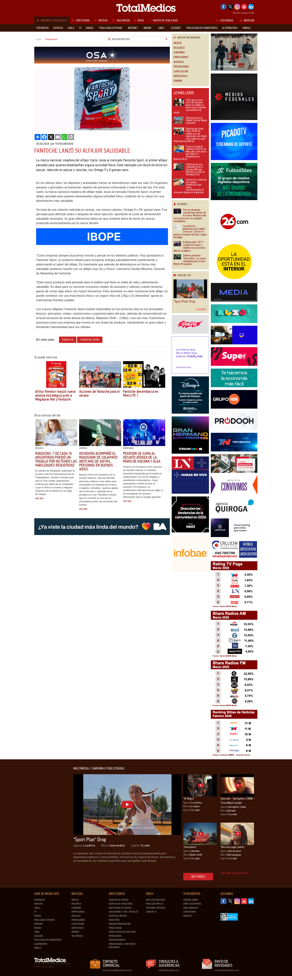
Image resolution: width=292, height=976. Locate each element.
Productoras (115, 927)
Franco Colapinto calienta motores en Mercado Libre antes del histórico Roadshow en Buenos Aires (190, 153)
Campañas (179, 52)
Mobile (37, 947)
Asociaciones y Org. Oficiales (123, 911)
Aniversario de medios (120, 907)
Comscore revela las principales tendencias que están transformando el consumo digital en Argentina (190, 186)
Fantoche (68, 339)
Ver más (39, 498)
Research (179, 48)
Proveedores (115, 935)
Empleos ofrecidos (155, 899)
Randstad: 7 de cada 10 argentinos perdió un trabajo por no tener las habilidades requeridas (56, 459)
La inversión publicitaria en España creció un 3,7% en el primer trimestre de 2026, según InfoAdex (190, 232)
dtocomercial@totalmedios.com (117, 970)
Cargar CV (151, 911)
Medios (178, 43)
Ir (166, 39)
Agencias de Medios (118, 899)
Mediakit (187, 915)
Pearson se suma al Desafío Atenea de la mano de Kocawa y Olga (141, 457)
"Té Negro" (188, 798)
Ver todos (198, 877)
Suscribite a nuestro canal (234, 873)
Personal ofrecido (155, 907)
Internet (38, 923)
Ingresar (247, 20)
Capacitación (181, 71)
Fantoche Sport (89, 339)
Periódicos (39, 899)
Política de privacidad (44, 966)
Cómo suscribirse (192, 903)
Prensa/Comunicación (119, 923)
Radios (37, 915)
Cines (37, 931)
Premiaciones (181, 66)
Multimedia (77, 935)
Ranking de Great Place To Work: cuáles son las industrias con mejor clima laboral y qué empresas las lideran (190, 135)
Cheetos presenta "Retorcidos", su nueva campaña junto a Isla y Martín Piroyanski (190, 260)
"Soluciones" (190, 847)
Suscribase (225, 20)
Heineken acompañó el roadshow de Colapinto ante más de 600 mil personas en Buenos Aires (98, 461)
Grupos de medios (118, 915)
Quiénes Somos (190, 899)
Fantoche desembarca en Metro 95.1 (140, 393)
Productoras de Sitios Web (122, 931)
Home (39, 39)
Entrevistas (181, 76)
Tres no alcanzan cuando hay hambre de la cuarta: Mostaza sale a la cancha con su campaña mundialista (190, 215)
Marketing (114, 919)
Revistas (38, 903)
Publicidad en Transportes (48, 939)
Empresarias (181, 57)
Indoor (37, 927)
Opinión (178, 80)
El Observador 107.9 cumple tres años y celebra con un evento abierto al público (189, 246)
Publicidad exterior (44, 919)
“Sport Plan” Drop (184, 301)
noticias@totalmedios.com (227, 970)
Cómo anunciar (190, 907)
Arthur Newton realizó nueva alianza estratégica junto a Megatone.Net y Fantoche (55, 395)
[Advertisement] (49, 822)
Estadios (38, 935)
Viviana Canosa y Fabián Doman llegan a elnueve (190, 121)
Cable (37, 907)
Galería (201, 309)
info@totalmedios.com (169, 970)
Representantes (117, 939)
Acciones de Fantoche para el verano (99, 393)
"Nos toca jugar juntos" (232, 847)
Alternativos (40, 943)
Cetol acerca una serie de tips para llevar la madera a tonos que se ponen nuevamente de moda (190, 106)
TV (35, 911)
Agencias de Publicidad (120, 903)
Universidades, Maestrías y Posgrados (123, 945)
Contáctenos (189, 911)
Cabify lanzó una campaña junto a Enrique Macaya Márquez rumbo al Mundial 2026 (189, 169)
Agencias (179, 62)
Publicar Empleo (154, 903)
